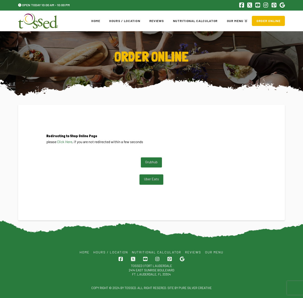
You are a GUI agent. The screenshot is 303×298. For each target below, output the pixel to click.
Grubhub (151, 162)
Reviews (193, 252)
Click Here (64, 141)
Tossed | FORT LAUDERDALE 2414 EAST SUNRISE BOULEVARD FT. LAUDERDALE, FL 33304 (151, 270)
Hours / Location (110, 252)
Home (84, 252)
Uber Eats (151, 179)
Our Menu (214, 252)
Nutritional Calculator (156, 252)
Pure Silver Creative (195, 288)
